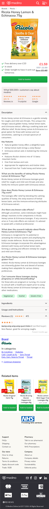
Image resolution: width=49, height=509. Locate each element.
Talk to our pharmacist (34, 440)
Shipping (5, 443)
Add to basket (24, 79)
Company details (31, 458)
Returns (5, 458)
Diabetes (19, 352)
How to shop (7, 455)
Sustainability (30, 464)
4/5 (24, 316)
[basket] (44, 3)
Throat (29, 357)
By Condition (7, 352)
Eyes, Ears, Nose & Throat (13, 357)
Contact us (6, 446)
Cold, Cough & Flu (9, 354)
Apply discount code (10, 464)
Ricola (12, 8)
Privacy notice (30, 461)
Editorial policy (30, 467)
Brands (4, 8)
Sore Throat (25, 354)
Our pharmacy (30, 443)
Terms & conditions (10, 461)
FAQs (4, 440)
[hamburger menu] (3, 3)
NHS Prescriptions (32, 446)
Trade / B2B (6, 467)
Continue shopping (11, 362)
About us (28, 455)
